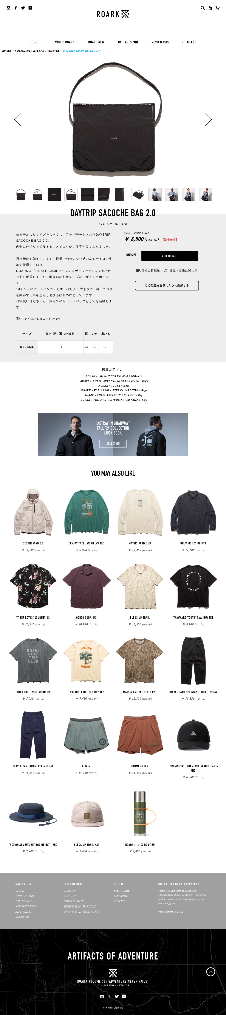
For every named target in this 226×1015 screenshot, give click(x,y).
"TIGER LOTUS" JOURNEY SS (33, 618)
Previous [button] (17, 119)
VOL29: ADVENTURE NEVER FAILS (116, 380)
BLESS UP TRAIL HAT (86, 845)
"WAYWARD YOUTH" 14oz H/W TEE (193, 618)
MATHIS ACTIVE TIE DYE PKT (140, 692)
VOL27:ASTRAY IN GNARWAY (116, 395)
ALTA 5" (86, 766)
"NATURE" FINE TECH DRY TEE (86, 692)
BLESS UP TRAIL (140, 618)
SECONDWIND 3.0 (33, 544)
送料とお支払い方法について (81, 911)
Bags (145, 380)
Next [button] (208, 119)
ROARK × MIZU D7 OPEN (140, 845)
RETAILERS (189, 42)
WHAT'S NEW (96, 42)
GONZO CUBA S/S (86, 618)
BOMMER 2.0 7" (140, 766)
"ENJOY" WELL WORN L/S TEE (86, 544)
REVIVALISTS (160, 42)
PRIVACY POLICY (74, 901)
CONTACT (70, 896)
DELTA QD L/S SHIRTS (193, 544)
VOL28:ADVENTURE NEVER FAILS (115, 399)
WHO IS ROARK (64, 42)
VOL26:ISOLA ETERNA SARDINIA (37, 50)
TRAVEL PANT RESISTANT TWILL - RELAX (193, 692)
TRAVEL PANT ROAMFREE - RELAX (33, 766)
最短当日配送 (151, 270)
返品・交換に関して (184, 270)
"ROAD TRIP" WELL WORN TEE (33, 692)
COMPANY (70, 890)
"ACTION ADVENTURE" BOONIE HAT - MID (33, 845)
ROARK (7, 50)
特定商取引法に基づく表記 (80, 906)
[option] (113, 119)
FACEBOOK (121, 896)
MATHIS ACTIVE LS (140, 544)
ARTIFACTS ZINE (128, 42)
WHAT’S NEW (23, 901)
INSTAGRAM (121, 890)
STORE (34, 42)
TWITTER (119, 901)
